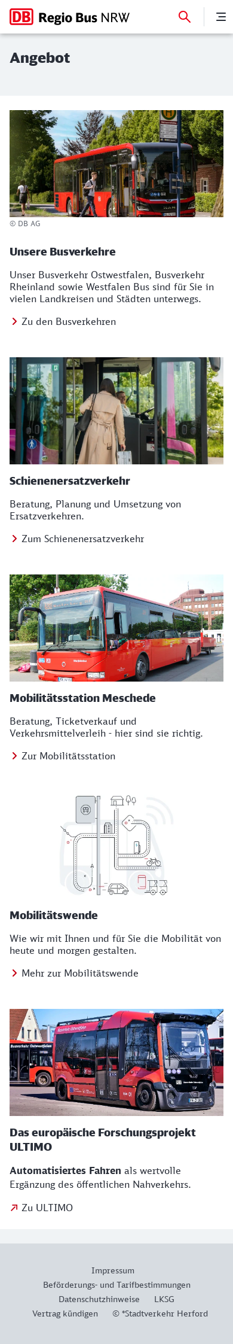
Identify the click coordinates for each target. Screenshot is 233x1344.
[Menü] (221, 16)
